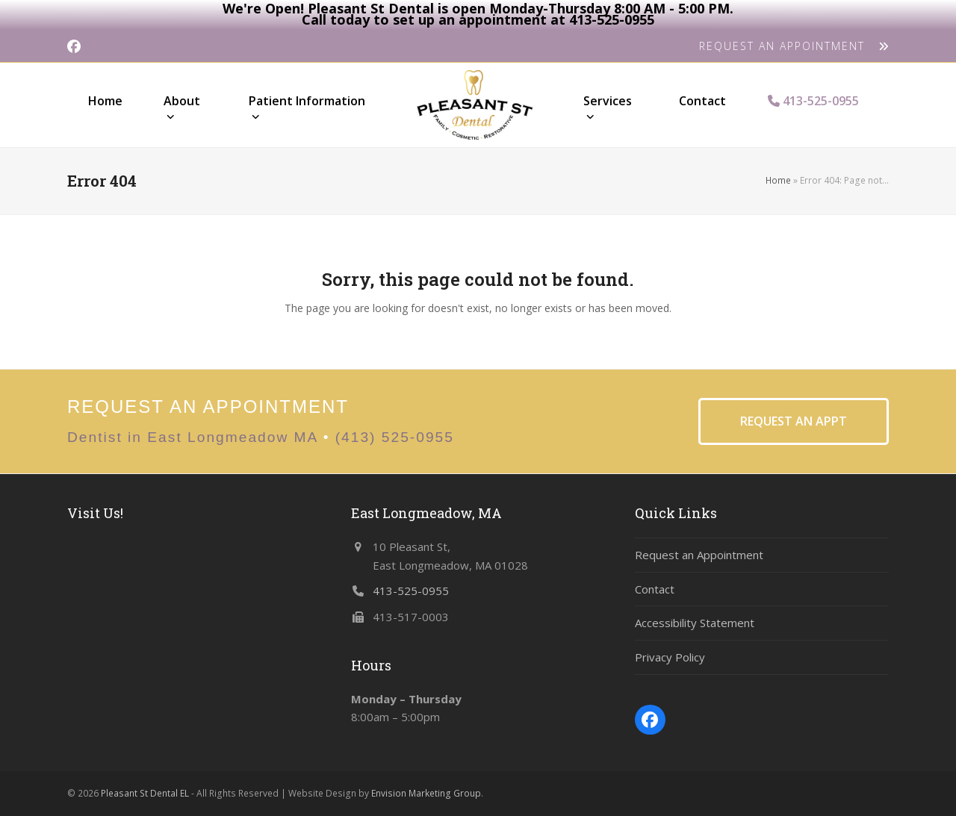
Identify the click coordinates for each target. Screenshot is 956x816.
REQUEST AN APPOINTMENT (794, 46)
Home (778, 180)
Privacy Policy (670, 657)
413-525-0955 (411, 590)
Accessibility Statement (694, 622)
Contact (654, 589)
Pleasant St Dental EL (145, 793)
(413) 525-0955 (394, 437)
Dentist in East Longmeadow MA (192, 437)
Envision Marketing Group (426, 793)
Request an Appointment (699, 554)
